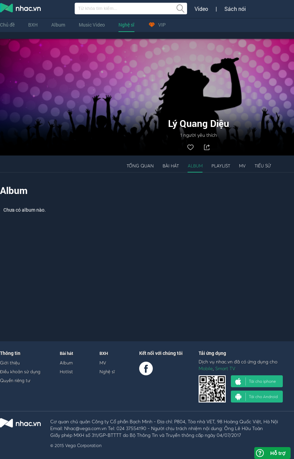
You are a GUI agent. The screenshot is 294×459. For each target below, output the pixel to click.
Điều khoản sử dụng (20, 371)
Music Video (92, 24)
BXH (33, 24)
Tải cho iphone (255, 381)
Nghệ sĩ (126, 24)
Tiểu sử (263, 165)
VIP (157, 25)
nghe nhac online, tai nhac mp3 (20, 9)
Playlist (221, 165)
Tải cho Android (256, 397)
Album (58, 24)
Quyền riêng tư (15, 380)
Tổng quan (140, 165)
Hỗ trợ (277, 453)
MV (242, 165)
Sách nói (235, 8)
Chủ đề (7, 24)
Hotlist (66, 371)
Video (201, 8)
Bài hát (171, 165)
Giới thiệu (10, 362)
